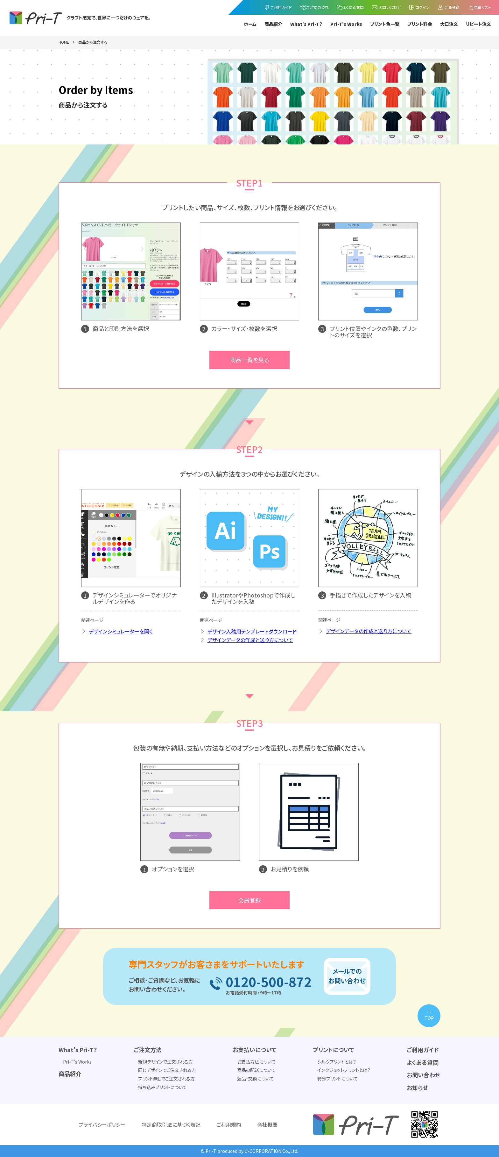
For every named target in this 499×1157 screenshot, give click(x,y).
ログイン (419, 7)
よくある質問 (350, 7)
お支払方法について (256, 1061)
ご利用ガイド (278, 7)
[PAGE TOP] (429, 1015)
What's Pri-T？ (306, 24)
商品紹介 (273, 24)
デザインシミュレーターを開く (121, 631)
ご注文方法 (148, 1049)
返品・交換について (255, 1078)
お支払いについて (255, 1049)
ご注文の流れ (314, 7)
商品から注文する (93, 42)
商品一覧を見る (249, 359)
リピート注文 (478, 24)
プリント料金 (419, 24)
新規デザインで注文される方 (165, 1061)
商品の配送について (256, 1070)
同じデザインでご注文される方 (167, 1070)
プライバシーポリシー (102, 1124)
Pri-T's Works (346, 24)
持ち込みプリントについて (162, 1087)
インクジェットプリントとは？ (343, 1070)
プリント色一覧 (384, 24)
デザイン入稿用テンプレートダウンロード (252, 631)
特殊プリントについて (337, 1078)
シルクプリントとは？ (336, 1061)
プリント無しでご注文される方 (166, 1078)
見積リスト (479, 7)
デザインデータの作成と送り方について (250, 640)
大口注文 (449, 24)
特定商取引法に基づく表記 (171, 1124)
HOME (64, 42)
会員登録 (448, 7)
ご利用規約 (228, 1124)
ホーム (250, 24)
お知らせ (417, 1087)
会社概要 (267, 1124)
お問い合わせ (386, 7)
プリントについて (333, 1049)
